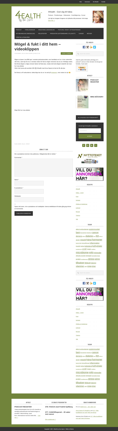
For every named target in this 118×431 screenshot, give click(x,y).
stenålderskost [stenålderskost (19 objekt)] (84, 259)
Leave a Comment (66, 53)
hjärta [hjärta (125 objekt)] (89, 239)
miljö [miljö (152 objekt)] (91, 252)
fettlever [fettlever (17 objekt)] (101, 236)
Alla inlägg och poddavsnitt (88, 117)
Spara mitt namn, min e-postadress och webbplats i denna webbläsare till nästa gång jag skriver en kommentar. (43, 207)
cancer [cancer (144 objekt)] (95, 232)
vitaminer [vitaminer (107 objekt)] (80, 266)
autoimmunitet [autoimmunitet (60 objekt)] (94, 229)
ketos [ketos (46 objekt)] (82, 246)
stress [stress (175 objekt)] (91, 258)
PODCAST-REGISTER (23, 406)
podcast (78, 207)
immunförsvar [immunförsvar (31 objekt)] (85, 243)
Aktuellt (78, 188)
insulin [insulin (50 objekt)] (78, 246)
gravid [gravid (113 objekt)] (83, 239)
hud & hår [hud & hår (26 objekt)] (78, 243)
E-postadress (19, 187)
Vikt (77, 219)
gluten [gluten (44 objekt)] (78, 240)
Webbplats (18, 196)
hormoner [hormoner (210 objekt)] (97, 239)
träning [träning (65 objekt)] (93, 263)
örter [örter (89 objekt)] (94, 266)
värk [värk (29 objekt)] (85, 266)
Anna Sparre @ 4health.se (83, 410)
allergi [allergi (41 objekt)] (78, 229)
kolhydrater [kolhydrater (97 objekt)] (97, 246)
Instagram (54, 72)
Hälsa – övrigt (80, 192)
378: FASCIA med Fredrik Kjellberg (59, 406)
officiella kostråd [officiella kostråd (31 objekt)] (80, 255)
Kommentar (18, 157)
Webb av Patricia (70, 428)
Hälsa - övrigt (26, 143)
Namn (17, 179)
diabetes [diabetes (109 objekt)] (89, 236)
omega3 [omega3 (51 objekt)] (88, 255)
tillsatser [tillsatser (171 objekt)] (80, 262)
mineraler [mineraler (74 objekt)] (97, 252)
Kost (77, 196)
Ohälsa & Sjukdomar (81, 204)
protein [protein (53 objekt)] (78, 259)
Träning (78, 215)
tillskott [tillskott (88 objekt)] (87, 262)
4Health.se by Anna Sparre (29, 16)
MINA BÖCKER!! (96, 96)
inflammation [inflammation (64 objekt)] (94, 243)
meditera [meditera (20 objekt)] (93, 249)
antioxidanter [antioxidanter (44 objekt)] (84, 229)
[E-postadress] (90, 130)
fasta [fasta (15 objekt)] (94, 236)
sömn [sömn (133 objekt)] (97, 259)
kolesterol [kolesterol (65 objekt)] (88, 246)
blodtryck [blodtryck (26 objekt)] (89, 232)
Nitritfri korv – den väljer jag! (88, 406)
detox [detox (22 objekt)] (83, 236)
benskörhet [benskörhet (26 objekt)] (83, 232)
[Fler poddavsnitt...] (50, 419)
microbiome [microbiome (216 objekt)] (82, 252)
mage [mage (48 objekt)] (89, 249)
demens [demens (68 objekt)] (79, 236)
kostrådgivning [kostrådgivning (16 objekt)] (79, 249)
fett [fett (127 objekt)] (97, 236)
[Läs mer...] (51, 20)
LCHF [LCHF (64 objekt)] (84, 249)
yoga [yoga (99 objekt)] (89, 266)
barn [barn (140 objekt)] (78, 232)
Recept (78, 211)
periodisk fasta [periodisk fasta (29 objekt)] (96, 255)
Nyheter (78, 200)
